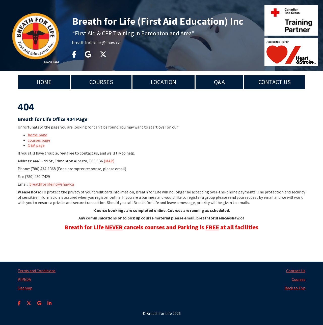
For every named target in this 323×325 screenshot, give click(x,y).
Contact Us (274, 82)
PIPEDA (24, 279)
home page (37, 134)
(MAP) (109, 160)
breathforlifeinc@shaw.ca (96, 42)
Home (44, 82)
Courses (101, 82)
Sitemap (25, 287)
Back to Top (295, 287)
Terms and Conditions (37, 270)
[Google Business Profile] (39, 299)
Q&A (219, 82)
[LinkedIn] (49, 299)
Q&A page (36, 145)
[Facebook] (19, 299)
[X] (28, 299)
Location (163, 82)
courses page (39, 140)
